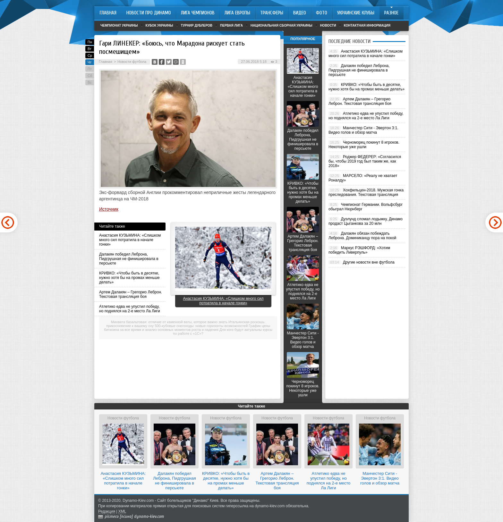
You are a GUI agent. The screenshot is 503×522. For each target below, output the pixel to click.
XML (122, 511)
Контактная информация (367, 25)
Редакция (106, 511)
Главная (105, 61)
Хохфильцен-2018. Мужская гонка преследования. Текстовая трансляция (366, 192)
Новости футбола (131, 61)
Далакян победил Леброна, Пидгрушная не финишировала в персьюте (128, 258)
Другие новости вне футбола (369, 262)
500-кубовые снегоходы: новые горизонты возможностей (201, 326)
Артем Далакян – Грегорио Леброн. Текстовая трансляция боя (130, 294)
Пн (90, 42)
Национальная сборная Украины (281, 25)
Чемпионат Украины (119, 25)
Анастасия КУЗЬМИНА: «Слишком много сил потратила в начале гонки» (130, 240)
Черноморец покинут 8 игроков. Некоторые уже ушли (303, 388)
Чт (89, 62)
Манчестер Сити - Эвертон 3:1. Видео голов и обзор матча (303, 340)
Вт (89, 49)
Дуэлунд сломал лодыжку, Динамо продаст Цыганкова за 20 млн (365, 221)
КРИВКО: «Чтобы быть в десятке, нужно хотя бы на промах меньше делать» (129, 277)
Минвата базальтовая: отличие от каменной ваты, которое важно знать (169, 322)
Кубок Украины (159, 25)
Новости (328, 25)
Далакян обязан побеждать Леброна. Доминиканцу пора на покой (362, 235)
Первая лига (231, 25)
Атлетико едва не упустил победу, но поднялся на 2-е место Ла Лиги (129, 308)
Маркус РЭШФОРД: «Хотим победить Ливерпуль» (359, 250)
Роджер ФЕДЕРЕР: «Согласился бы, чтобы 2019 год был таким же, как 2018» (364, 161)
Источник (108, 209)
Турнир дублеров (197, 25)
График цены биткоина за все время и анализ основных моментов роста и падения (187, 328)
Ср (90, 55)
